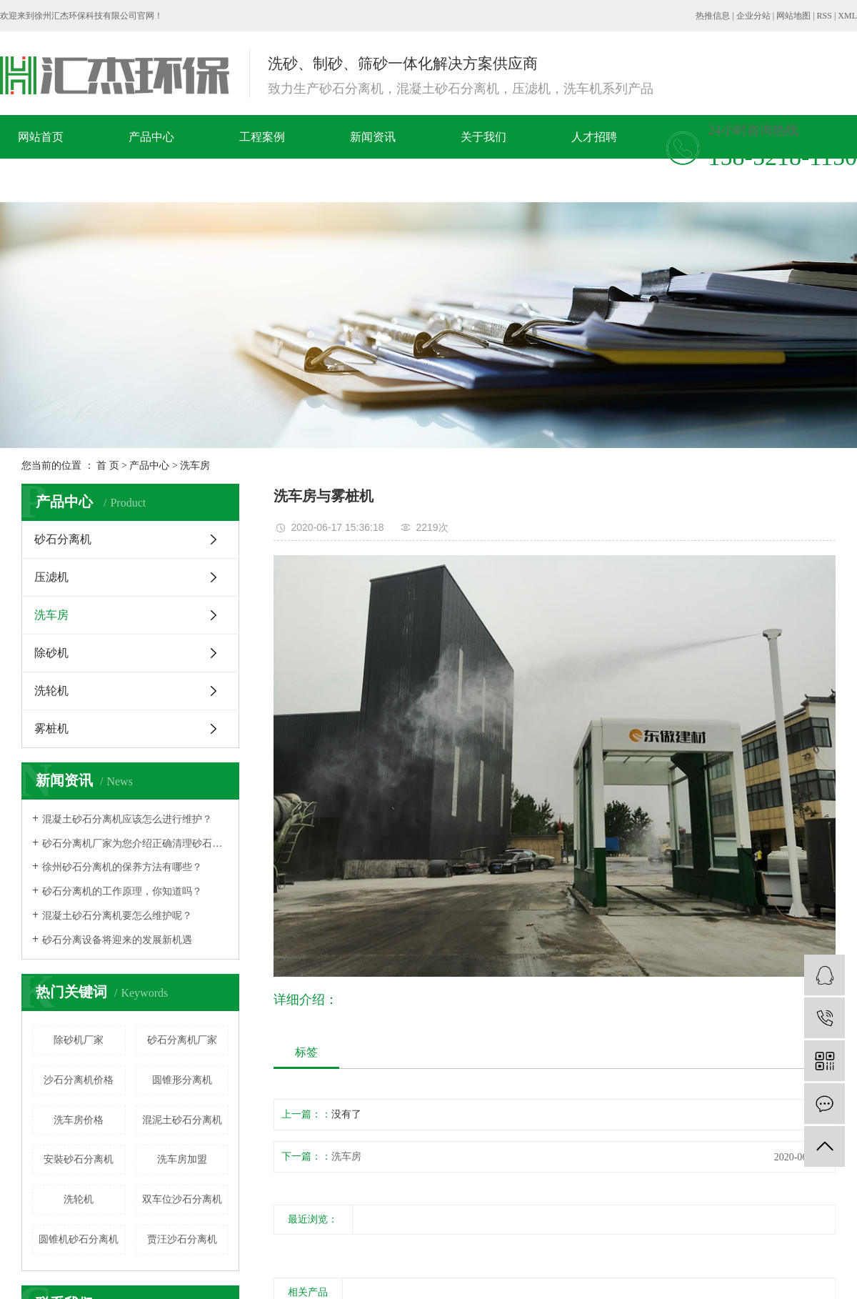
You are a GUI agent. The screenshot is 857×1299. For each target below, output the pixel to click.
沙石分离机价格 (79, 1080)
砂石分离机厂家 (182, 1040)
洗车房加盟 (182, 1159)
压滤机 (51, 577)
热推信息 (713, 16)
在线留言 (70, 180)
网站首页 (41, 137)
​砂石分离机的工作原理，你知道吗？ (122, 891)
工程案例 (262, 137)
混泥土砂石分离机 (182, 1120)
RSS (824, 16)
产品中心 (151, 137)
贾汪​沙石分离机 (182, 1239)
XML (847, 16)
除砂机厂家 (79, 1040)
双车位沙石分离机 (182, 1199)
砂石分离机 (62, 539)
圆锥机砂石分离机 (79, 1239)
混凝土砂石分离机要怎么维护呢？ (117, 915)
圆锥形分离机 (182, 1080)
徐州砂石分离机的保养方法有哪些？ (122, 867)
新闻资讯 (373, 137)
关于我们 (483, 137)
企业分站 (753, 16)
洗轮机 (51, 691)
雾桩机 (51, 728)
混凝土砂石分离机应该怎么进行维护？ (127, 819)
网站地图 (793, 16)
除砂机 (51, 653)
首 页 (107, 465)
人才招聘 (594, 137)
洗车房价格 (79, 1120)
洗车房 (195, 465)
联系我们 (181, 180)
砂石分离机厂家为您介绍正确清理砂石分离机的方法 (135, 843)
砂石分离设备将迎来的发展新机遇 (117, 940)
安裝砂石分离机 (79, 1159)
